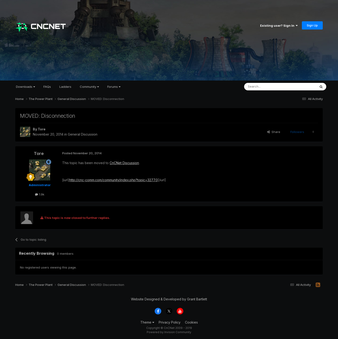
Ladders (65, 86)
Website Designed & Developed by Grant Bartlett (169, 299)
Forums (113, 86)
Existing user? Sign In (279, 25)
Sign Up (312, 25)
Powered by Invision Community (169, 332)
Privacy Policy (170, 322)
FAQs (47, 86)
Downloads (25, 86)
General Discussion (82, 134)
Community (89, 86)
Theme (147, 322)
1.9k (39, 194)
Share (273, 132)
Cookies (191, 322)
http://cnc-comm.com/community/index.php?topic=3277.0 (113, 180)
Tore (42, 129)
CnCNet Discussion (124, 163)
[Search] (268, 86)
